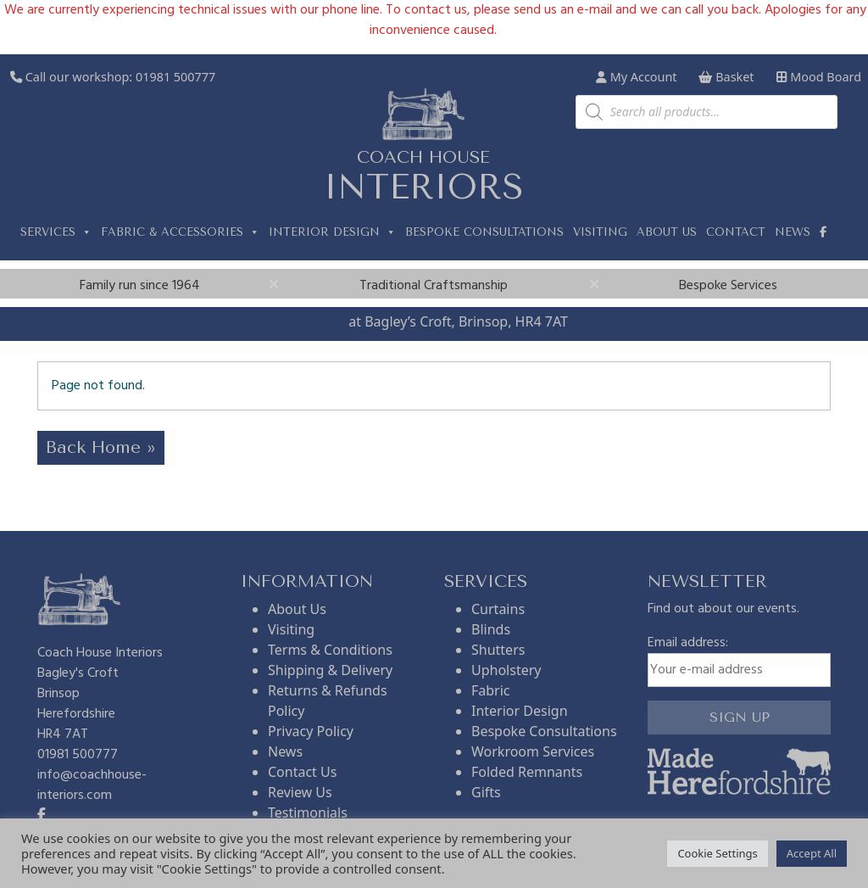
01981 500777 (175, 77)
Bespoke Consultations (484, 232)
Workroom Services (532, 751)
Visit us (322, 321)
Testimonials (308, 812)
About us (667, 232)
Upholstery (506, 670)
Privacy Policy (310, 731)
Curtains (498, 609)
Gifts (486, 792)
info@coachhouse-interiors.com (92, 785)
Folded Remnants (526, 771)
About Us (297, 609)
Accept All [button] (812, 853)
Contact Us (302, 771)
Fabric (490, 690)
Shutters (498, 649)
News (792, 232)
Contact (735, 232)
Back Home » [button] (101, 447)
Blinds (490, 629)
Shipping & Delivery (330, 670)
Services (56, 232)
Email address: (739, 660)
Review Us (300, 792)
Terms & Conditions (330, 649)
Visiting (600, 232)
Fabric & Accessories (180, 232)
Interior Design (332, 232)
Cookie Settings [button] (717, 853)
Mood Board (818, 77)
